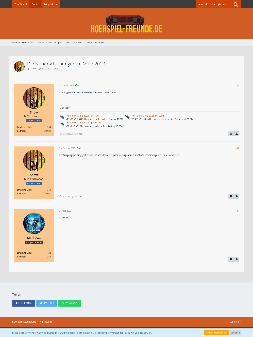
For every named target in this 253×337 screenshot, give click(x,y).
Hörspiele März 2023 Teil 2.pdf (148, 115)
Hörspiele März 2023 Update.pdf (84, 122)
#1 (238, 85)
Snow (33, 68)
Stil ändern (235, 321)
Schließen (235, 332)
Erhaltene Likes (24, 127)
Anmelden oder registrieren (213, 4)
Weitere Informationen (216, 332)
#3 (238, 210)
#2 (238, 148)
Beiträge (21, 130)
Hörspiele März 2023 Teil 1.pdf (82, 115)
